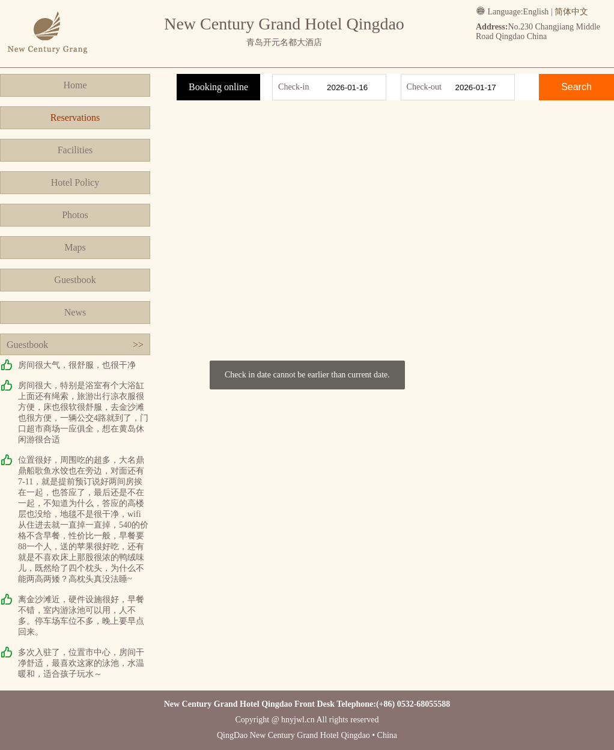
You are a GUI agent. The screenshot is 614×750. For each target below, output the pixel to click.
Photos (75, 215)
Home (75, 85)
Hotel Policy (75, 182)
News (75, 312)
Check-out (424, 86)
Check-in (293, 86)
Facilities (75, 150)
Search (576, 87)
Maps (75, 247)
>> (138, 345)
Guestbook (75, 280)
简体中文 (571, 11)
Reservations (75, 117)
